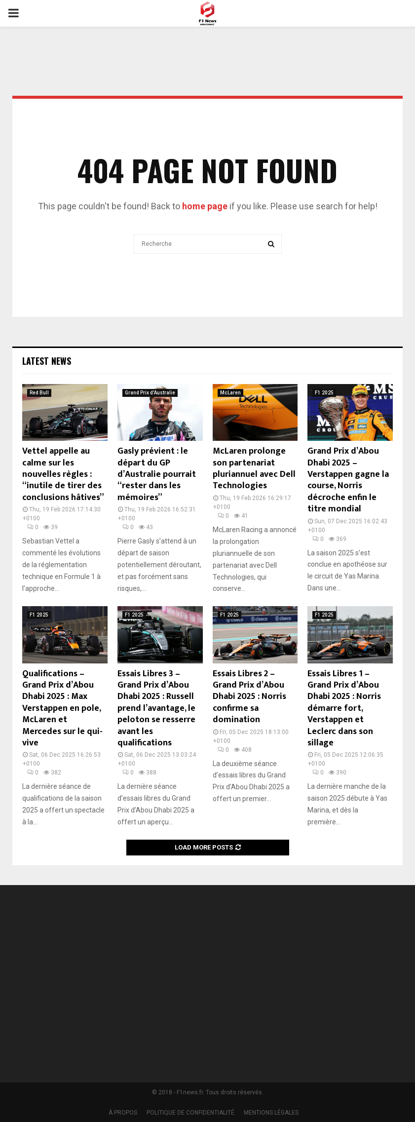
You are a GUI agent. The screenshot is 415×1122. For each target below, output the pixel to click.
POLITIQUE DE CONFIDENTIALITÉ (190, 1112)
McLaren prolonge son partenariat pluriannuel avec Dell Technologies (254, 468)
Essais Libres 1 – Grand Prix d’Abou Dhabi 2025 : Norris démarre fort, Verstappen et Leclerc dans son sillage (344, 708)
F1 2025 (324, 392)
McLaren (230, 392)
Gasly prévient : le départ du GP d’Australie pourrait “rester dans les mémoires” (156, 474)
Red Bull (39, 392)
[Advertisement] (316, 977)
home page (204, 206)
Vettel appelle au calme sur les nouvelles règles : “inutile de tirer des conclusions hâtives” (63, 474)
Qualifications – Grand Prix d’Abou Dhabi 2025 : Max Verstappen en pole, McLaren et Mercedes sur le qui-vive (62, 708)
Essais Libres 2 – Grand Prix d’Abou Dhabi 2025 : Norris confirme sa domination (249, 697)
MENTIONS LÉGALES (271, 1112)
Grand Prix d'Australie (150, 392)
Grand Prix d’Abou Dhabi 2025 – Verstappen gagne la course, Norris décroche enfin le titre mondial (348, 480)
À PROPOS (123, 1112)
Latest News (46, 360)
